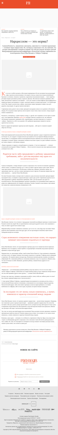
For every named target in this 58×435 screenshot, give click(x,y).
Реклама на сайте (19, 393)
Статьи (3, 37)
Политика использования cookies (45, 396)
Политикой (20, 377)
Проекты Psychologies (32, 398)
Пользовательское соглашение (28, 396)
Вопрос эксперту (39, 393)
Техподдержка (42, 398)
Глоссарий (47, 393)
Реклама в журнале (29, 393)
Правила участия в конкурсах (12, 396)
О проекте (11, 393)
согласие (21, 374)
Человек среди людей (29, 57)
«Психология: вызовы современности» (42, 331)
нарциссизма (22, 117)
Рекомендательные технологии (18, 398)
